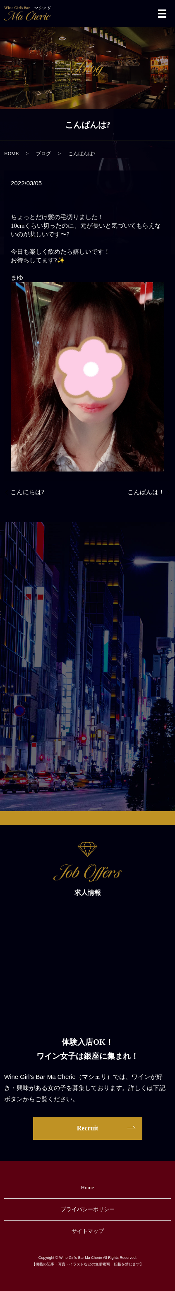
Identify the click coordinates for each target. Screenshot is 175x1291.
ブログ (43, 153)
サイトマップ (88, 1231)
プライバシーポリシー (88, 1209)
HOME (11, 153)
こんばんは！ (146, 492)
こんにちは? (27, 492)
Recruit (87, 1128)
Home (87, 1187)
